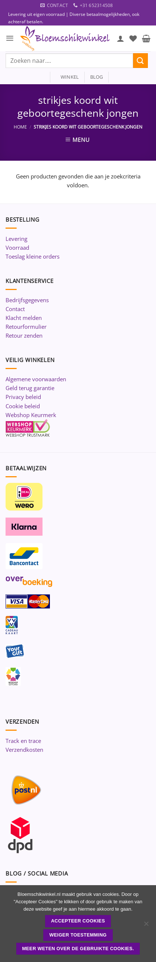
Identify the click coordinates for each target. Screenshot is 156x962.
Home (20, 127)
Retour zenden (24, 335)
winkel (67, 77)
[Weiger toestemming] (146, 926)
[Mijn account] (120, 38)
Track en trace (23, 740)
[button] (10, 38)
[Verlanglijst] (133, 38)
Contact (15, 309)
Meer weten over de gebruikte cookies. (78, 948)
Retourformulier (26, 326)
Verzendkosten (24, 749)
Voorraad (17, 247)
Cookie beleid (23, 406)
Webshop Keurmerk (31, 415)
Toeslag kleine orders (33, 256)
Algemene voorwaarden (36, 379)
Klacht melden (24, 317)
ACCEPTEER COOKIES (78, 921)
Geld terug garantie (30, 388)
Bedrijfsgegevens (27, 300)
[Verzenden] (140, 60)
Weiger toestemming (77, 935)
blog (96, 77)
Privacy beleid (23, 396)
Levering (16, 238)
